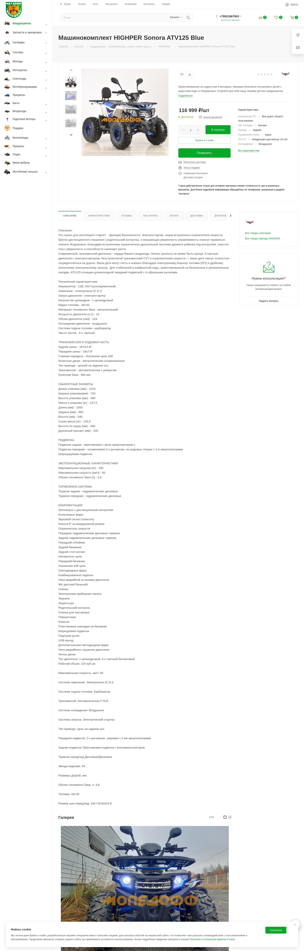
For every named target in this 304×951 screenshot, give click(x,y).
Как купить (150, 216)
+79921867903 (229, 16)
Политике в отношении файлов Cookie (212, 939)
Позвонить (204, 153)
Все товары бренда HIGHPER (262, 238)
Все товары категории (258, 233)
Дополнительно (225, 216)
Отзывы (127, 216)
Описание (70, 216)
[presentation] (71, 70)
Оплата (174, 216)
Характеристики (99, 216)
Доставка (196, 216)
